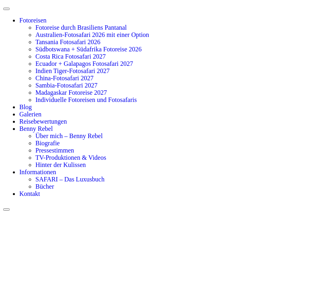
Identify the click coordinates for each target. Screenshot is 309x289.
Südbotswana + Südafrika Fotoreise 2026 (88, 49)
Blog (25, 107)
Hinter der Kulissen (60, 164)
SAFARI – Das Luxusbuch (70, 179)
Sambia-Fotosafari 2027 (66, 85)
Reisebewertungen (43, 121)
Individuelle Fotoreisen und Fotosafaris (86, 99)
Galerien (30, 114)
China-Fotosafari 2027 (64, 78)
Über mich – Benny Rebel (69, 135)
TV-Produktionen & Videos (70, 157)
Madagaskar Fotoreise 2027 (71, 92)
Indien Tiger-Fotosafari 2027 (72, 70)
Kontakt (29, 193)
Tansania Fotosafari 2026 (68, 42)
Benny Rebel (36, 128)
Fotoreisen (33, 20)
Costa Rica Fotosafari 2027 (70, 56)
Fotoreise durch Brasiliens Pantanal (81, 27)
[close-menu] (6, 209)
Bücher (44, 186)
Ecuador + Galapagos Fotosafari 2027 (84, 63)
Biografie (47, 143)
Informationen (37, 172)
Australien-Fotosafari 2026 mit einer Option (92, 34)
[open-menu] (6, 9)
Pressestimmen (54, 150)
